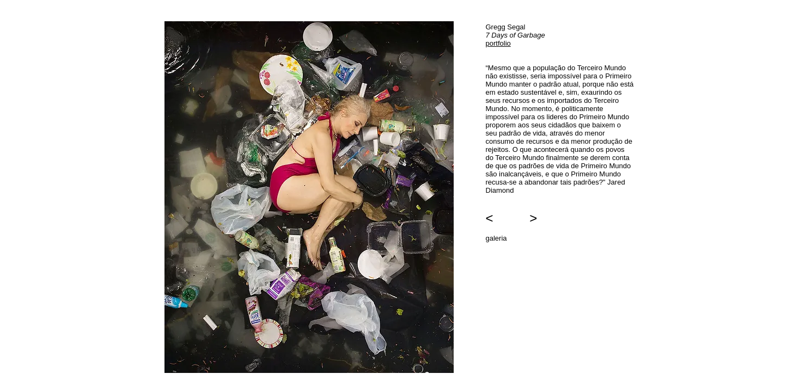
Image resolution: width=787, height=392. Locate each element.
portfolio (498, 43)
